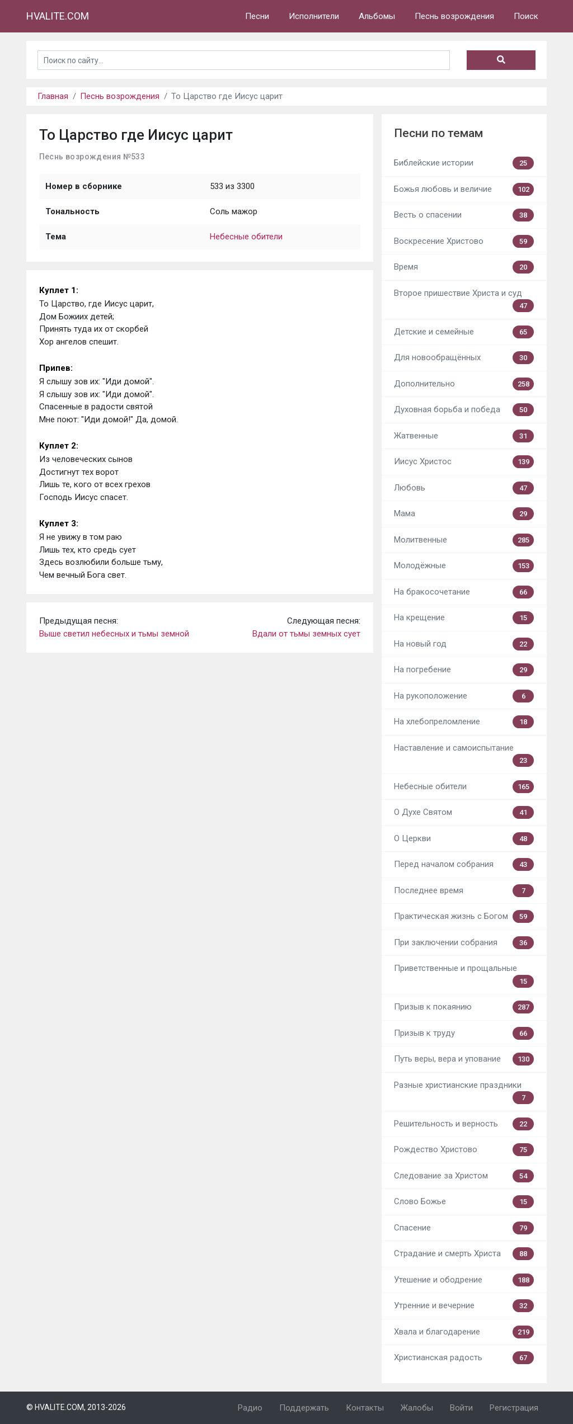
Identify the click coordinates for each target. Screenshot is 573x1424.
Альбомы (377, 16)
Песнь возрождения (454, 16)
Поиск (526, 16)
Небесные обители (246, 237)
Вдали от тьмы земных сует (306, 634)
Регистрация (514, 1408)
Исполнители (314, 16)
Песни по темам (438, 133)
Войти (461, 1408)
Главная (52, 96)
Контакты (365, 1408)
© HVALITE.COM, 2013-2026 (76, 1407)
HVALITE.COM (57, 16)
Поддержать (304, 1408)
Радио (250, 1408)
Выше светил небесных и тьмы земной (114, 634)
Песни (257, 16)
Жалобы (417, 1408)
